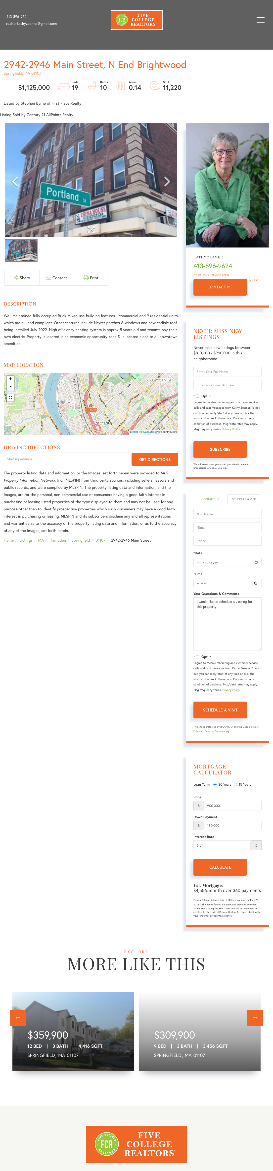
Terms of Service (214, 731)
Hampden (57, 540)
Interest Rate (203, 836)
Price (197, 797)
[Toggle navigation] (260, 20)
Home (9, 540)
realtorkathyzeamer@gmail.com (31, 23)
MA (41, 540)
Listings (26, 540)
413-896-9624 (17, 16)
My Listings (201, 274)
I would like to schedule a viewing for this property (227, 623)
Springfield (81, 540)
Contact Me (220, 287)
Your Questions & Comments (216, 593)
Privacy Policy (231, 429)
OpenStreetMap (152, 432)
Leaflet (134, 432)
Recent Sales (220, 274)
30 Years (222, 784)
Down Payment (205, 817)
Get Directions (155, 459)
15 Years (242, 784)
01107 (100, 540)
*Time (197, 574)
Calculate (220, 867)
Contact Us (210, 499)
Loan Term (201, 784)
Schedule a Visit (244, 499)
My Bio (253, 280)
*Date (197, 553)
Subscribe (220, 449)
